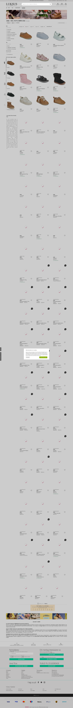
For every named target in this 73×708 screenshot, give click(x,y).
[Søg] (50, 4)
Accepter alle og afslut (43, 357)
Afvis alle (27, 357)
